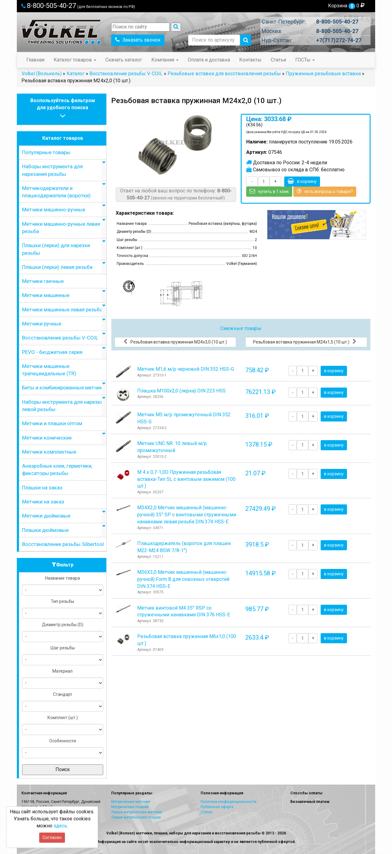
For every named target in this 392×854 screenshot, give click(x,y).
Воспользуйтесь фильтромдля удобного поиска (62, 109)
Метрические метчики (130, 802)
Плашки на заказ (42, 488)
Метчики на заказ (43, 502)
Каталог (75, 73)
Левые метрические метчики (136, 812)
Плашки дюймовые (45, 530)
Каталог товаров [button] (75, 60)
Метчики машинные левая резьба (62, 309)
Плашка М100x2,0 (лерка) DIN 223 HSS (181, 391)
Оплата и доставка (209, 60)
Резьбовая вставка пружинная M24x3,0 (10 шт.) (175, 341)
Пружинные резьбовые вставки (323, 73)
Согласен (52, 837)
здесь (60, 826)
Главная (35, 60)
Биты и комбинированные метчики (63, 387)
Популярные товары (46, 152)
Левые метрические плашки (136, 817)
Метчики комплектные (49, 452)
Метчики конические (47, 438)
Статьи (278, 60)
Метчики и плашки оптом (52, 423)
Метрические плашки (130, 807)
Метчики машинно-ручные (53, 209)
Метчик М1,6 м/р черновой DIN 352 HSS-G (185, 369)
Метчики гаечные (43, 281)
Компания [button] (165, 60)
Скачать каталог (123, 60)
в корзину (302, 181)
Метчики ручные (41, 324)
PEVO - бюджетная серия (52, 352)
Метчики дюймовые (46, 516)
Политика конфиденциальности (228, 802)
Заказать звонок (137, 40)
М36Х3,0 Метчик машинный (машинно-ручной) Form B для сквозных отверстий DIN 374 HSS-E (183, 579)
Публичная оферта (217, 807)
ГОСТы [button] (305, 60)
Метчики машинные (46, 295)
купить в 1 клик (269, 191)
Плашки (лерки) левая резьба (57, 267)
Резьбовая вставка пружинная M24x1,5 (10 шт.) (304, 341)
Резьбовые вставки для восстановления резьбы (224, 73)
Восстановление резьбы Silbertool (63, 544)
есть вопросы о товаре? (325, 191)
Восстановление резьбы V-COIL (126, 73)
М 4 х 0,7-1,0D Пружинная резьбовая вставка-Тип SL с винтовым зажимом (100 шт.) (186, 479)
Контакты (250, 60)
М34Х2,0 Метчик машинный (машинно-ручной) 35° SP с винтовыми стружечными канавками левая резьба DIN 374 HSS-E (186, 515)
